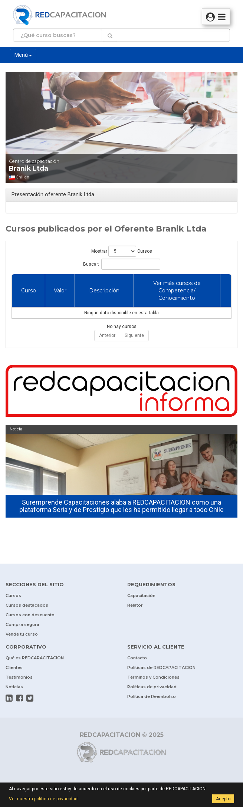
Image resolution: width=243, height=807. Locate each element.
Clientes (14, 667)
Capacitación (141, 595)
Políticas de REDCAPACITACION (161, 667)
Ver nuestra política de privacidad (43, 798)
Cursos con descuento (30, 614)
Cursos (13, 595)
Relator (135, 605)
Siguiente (134, 335)
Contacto (137, 657)
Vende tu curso (22, 634)
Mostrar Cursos (121, 251)
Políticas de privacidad (152, 686)
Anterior (107, 335)
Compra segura (22, 624)
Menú (23, 55)
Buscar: (121, 264)
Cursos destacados (27, 605)
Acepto (223, 798)
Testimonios (19, 677)
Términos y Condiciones (153, 677)
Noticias (14, 686)
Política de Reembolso (151, 696)
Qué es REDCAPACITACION (35, 657)
